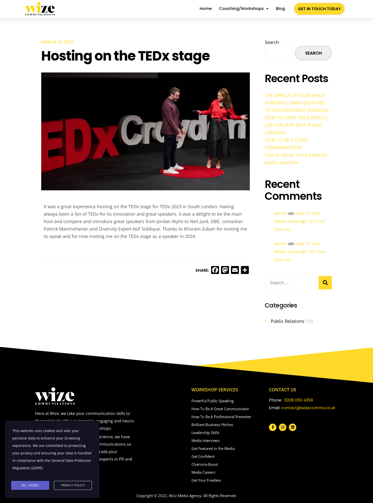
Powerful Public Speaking (212, 400)
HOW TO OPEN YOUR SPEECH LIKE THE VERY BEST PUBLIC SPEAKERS (296, 125)
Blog (280, 8)
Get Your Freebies (206, 480)
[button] (243, 8)
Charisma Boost (204, 464)
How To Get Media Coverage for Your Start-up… (299, 221)
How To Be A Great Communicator (220, 408)
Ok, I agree (30, 485)
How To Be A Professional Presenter (221, 416)
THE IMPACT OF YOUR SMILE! (295, 95)
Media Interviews (205, 440)
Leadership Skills (205, 432)
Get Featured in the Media (213, 448)
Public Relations (287, 321)
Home (206, 8)
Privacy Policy (73, 485)
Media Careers (203, 472)
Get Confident (203, 456)
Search (272, 42)
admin (280, 213)
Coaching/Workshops (243, 8)
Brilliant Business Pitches (212, 424)
